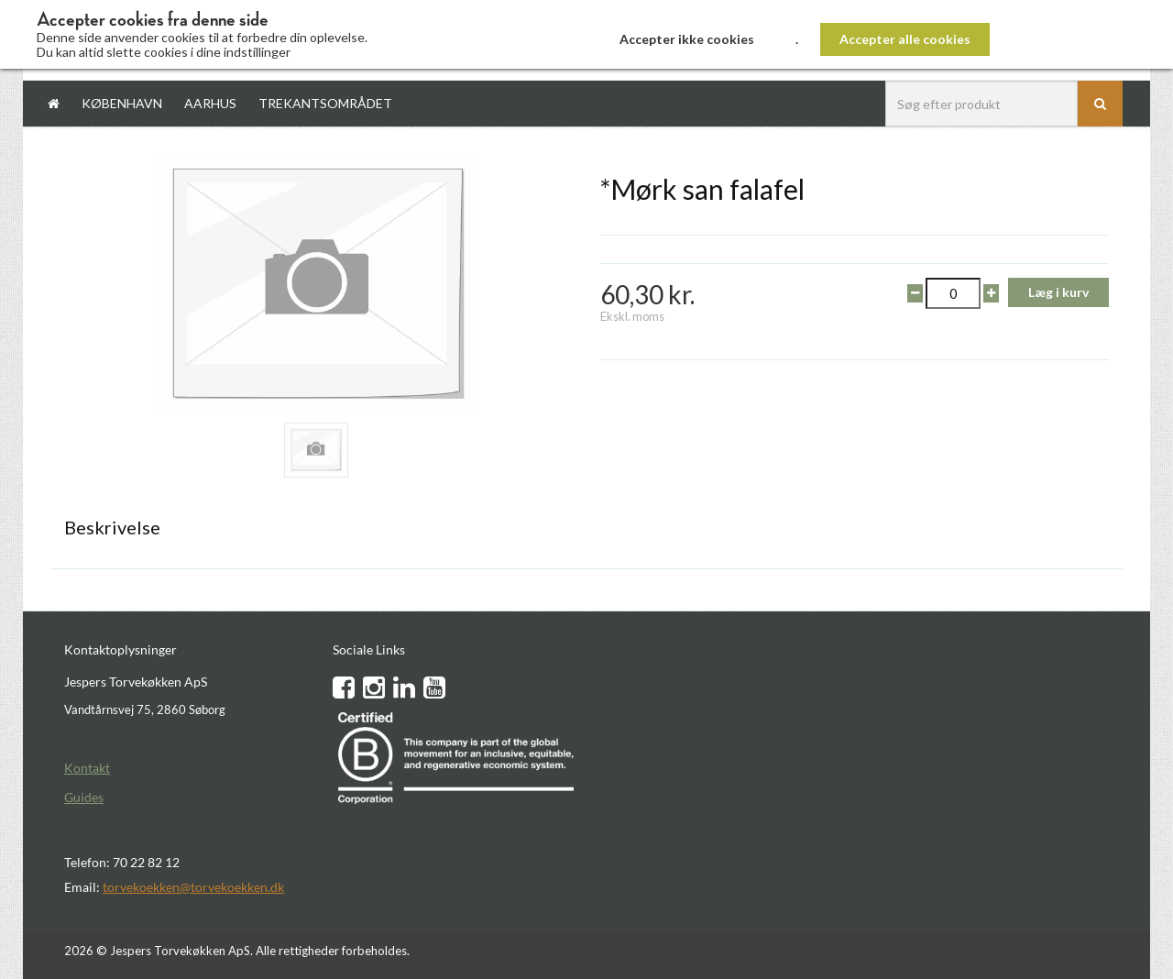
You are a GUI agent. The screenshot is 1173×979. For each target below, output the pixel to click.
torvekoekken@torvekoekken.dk (193, 887)
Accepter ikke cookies (686, 39)
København (122, 103)
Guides (84, 797)
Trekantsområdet (325, 103)
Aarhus (210, 103)
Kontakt (87, 768)
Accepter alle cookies (904, 39)
